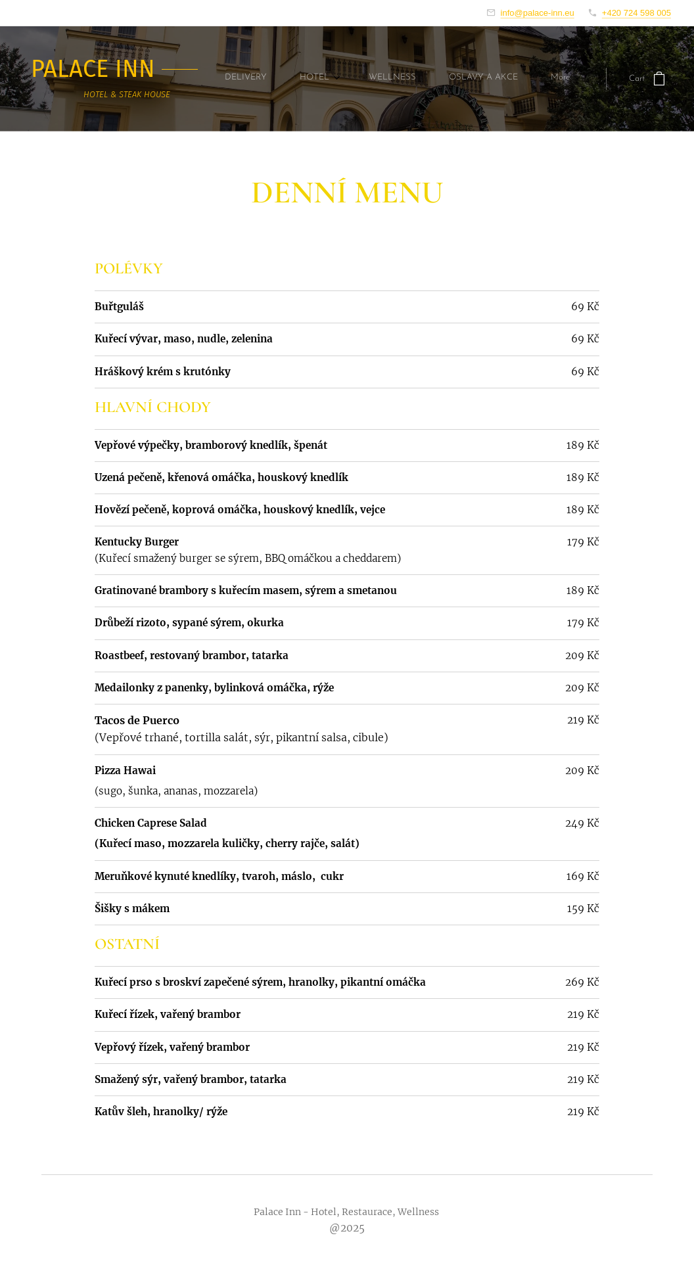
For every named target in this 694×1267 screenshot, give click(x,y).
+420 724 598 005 (636, 13)
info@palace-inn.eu (537, 13)
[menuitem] (252, 78)
